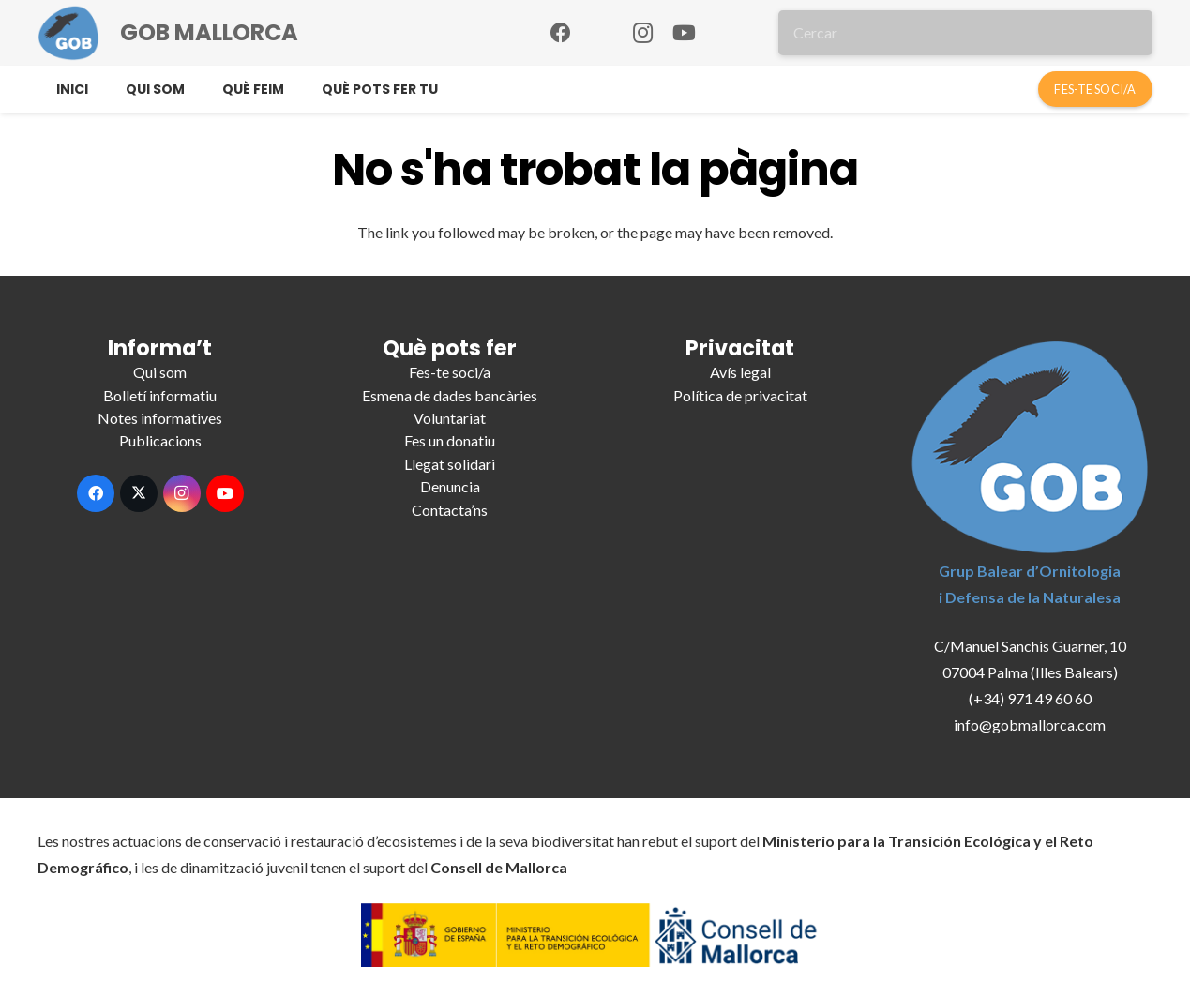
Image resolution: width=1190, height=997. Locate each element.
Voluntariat (450, 418)
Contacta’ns (450, 510)
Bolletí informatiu (160, 395)
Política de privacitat (740, 395)
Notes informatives (160, 418)
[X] (139, 493)
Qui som (160, 372)
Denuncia (450, 486)
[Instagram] (643, 32)
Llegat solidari (449, 464)
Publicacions (160, 440)
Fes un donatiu (449, 440)
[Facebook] (560, 32)
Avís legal (740, 372)
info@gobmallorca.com (1030, 724)
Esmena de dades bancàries (449, 395)
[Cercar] (965, 32)
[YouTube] (684, 32)
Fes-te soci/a (449, 372)
